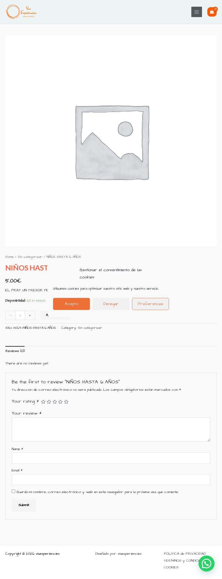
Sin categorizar (30, 257)
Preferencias (150, 304)
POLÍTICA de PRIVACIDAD (185, 553)
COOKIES (171, 567)
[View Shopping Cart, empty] (212, 12)
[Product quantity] (20, 315)
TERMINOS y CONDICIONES (186, 560)
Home (9, 257)
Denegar (111, 304)
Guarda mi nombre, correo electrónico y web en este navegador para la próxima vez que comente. (98, 492)
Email (17, 470)
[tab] (15, 351)
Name (17, 449)
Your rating (25, 401)
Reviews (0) (15, 351)
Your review (27, 413)
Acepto (71, 304)
